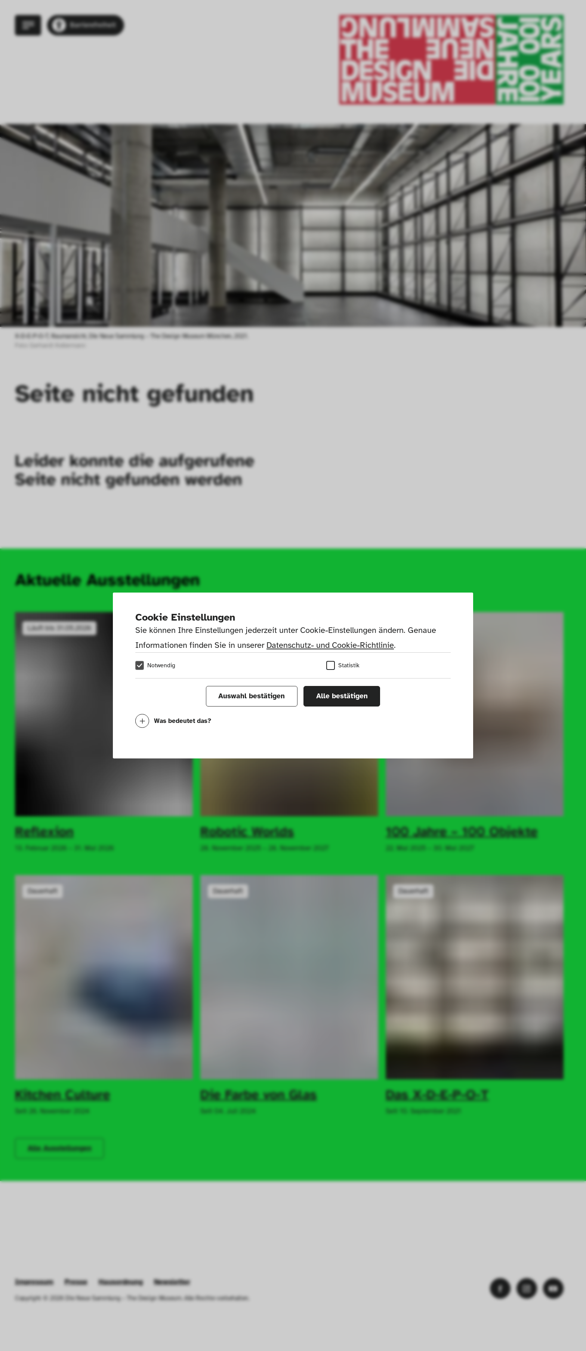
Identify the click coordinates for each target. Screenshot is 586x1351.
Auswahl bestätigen (251, 696)
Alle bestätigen (342, 696)
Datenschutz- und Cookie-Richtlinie (330, 645)
